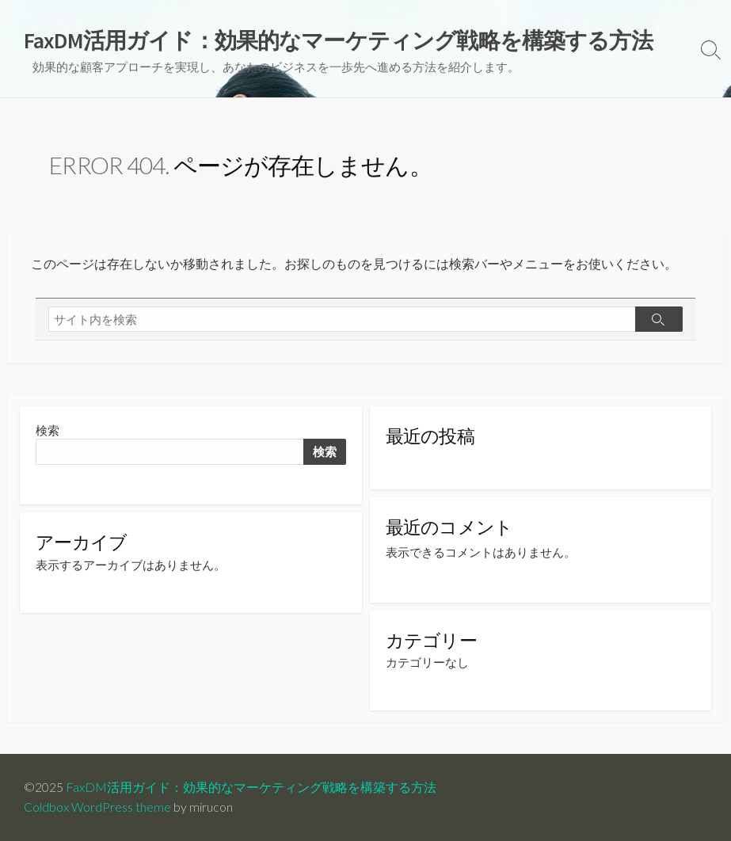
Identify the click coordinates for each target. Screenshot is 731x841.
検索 (47, 430)
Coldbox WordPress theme (97, 807)
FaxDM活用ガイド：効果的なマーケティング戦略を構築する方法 (251, 787)
